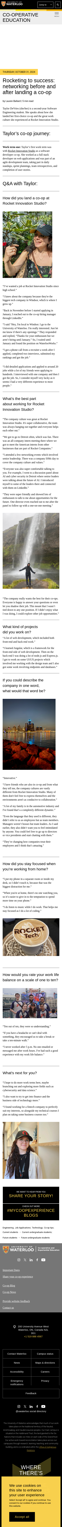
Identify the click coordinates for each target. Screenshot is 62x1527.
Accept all (22, 1517)
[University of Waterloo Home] (11, 4)
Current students (10, 1232)
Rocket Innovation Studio (21, 150)
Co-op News (9, 1292)
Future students (10, 1237)
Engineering (8, 1227)
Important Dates (11, 1270)
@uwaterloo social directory (31, 1411)
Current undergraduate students (37, 1232)
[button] (45, 5)
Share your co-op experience (18, 1276)
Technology (37, 1227)
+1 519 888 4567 (33, 1336)
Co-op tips (48, 1227)
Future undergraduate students (35, 1237)
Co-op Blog (9, 1285)
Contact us (8, 1307)
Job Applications (23, 1227)
